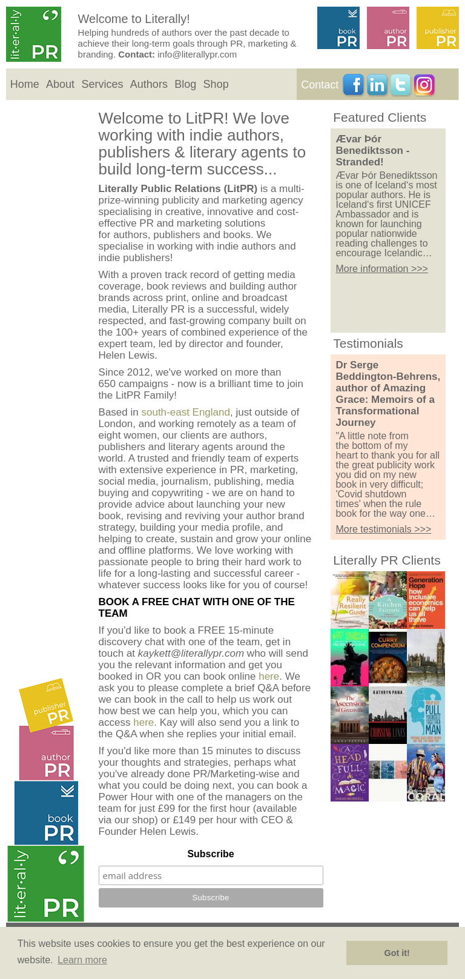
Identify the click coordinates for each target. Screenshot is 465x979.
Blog (185, 84)
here (269, 676)
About (60, 84)
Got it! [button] (397, 953)
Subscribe (210, 854)
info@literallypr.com (197, 54)
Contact (319, 85)
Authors (149, 84)
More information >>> (381, 269)
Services (102, 84)
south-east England (185, 412)
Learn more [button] (82, 960)
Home (24, 84)
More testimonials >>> (383, 529)
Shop (216, 84)
